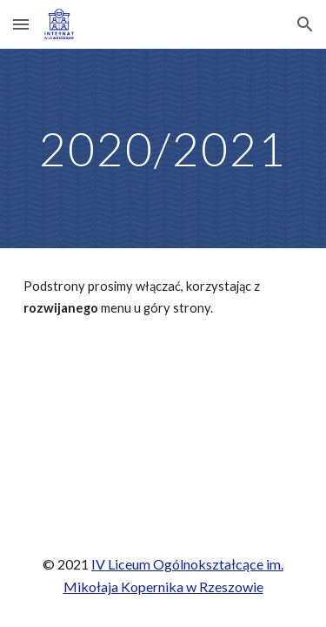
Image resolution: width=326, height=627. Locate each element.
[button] (21, 24)
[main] (163, 148)
